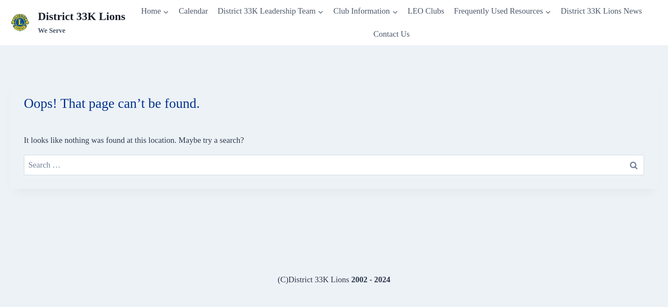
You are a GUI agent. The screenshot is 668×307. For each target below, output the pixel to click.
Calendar (193, 10)
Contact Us (392, 33)
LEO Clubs (426, 10)
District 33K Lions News (601, 10)
